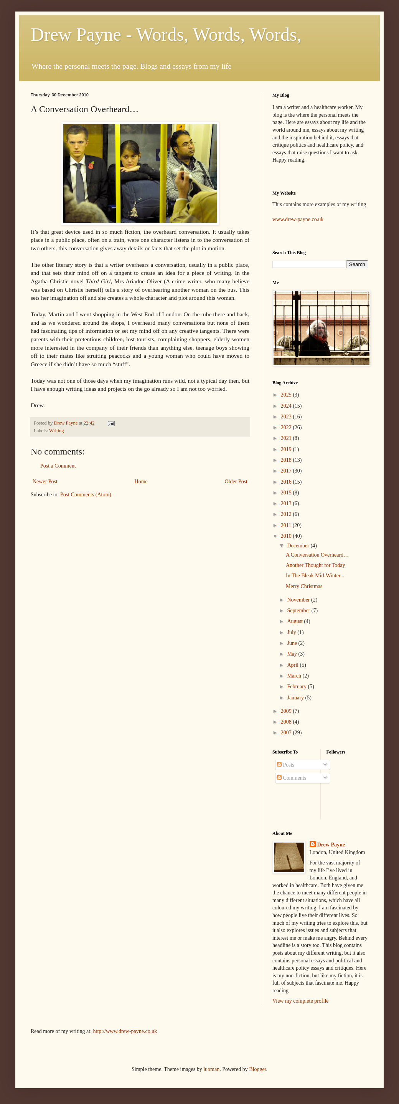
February (297, 686)
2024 (287, 406)
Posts (285, 765)
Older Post (236, 481)
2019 (287, 449)
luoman (211, 1069)
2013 (287, 503)
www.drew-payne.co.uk (297, 219)
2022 (287, 427)
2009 (287, 711)
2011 (287, 525)
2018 (287, 460)
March (294, 676)
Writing (56, 430)
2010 (287, 536)
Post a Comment (58, 466)
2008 (287, 722)
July (292, 632)
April (293, 665)
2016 (287, 482)
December (298, 546)
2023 (287, 417)
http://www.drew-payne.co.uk (125, 1031)
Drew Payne (331, 845)
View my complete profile (300, 1001)
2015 (287, 493)
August (295, 621)
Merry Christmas (304, 586)
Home (141, 481)
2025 (287, 395)
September (299, 610)
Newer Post (45, 481)
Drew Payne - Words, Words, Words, (166, 34)
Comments (291, 778)
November (299, 600)
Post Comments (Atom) (85, 494)
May (292, 654)
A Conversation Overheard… (317, 555)
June (292, 643)
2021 (287, 438)
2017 (287, 471)
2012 (287, 514)
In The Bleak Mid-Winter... (315, 575)
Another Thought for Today (315, 565)
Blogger (257, 1069)
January (296, 698)
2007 (287, 732)
